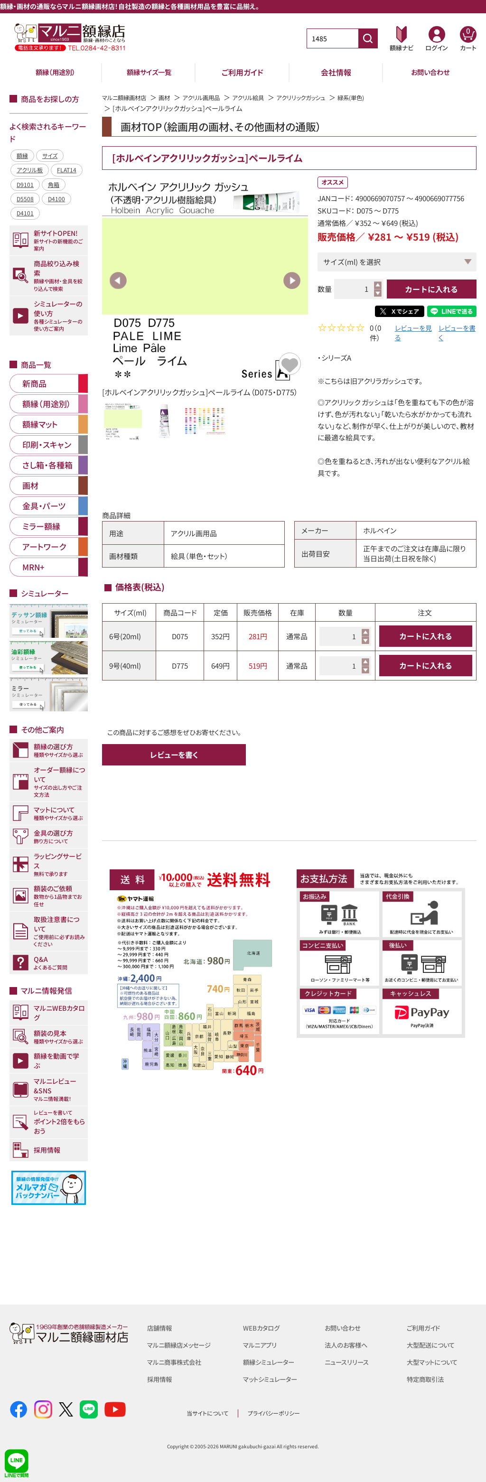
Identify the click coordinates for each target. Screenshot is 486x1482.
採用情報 (161, 1379)
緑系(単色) (381, 97)
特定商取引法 (428, 1379)
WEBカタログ (264, 1328)
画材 (172, 97)
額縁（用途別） (55, 72)
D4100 (56, 199)
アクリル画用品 (213, 97)
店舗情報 (161, 1328)
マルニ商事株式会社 (178, 1362)
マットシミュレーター (274, 1379)
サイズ (49, 155)
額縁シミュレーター (272, 1362)
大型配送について (434, 1345)
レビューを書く (454, 334)
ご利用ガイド (242, 72)
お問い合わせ (430, 72)
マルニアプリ (262, 1345)
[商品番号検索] (367, 38)
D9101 (25, 184)
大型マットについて (436, 1362)
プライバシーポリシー (274, 1413)
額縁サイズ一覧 (149, 72)
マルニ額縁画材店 (128, 97)
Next (291, 280)
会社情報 (336, 72)
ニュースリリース (349, 1362)
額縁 (22, 155)
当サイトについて (207, 1413)
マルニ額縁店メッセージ (183, 1345)
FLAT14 (66, 170)
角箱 (53, 184)
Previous (118, 280)
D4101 (25, 213)
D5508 (25, 199)
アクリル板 (30, 170)
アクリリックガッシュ (324, 97)
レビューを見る (409, 334)
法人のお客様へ (349, 1345)
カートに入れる (431, 289)
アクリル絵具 (265, 97)
